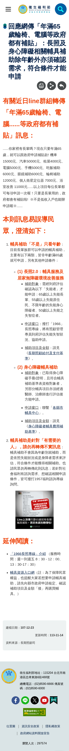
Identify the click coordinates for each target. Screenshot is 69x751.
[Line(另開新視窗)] (25, 700)
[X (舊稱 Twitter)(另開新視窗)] (35, 700)
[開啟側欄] (8, 9)
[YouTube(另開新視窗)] (44, 700)
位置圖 (10, 726)
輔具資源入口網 (22, 572)
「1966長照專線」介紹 (28, 554)
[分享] (51, 85)
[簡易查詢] (61, 9)
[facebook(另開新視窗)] (16, 700)
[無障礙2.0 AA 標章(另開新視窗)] (34, 712)
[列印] (41, 85)
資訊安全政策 (30, 726)
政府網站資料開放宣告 (35, 733)
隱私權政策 (53, 726)
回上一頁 (61, 83)
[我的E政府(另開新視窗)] (53, 700)
